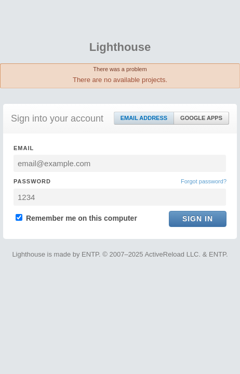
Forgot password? (203, 181)
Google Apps (201, 118)
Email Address (144, 118)
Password (32, 181)
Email (24, 148)
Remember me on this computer (76, 218)
